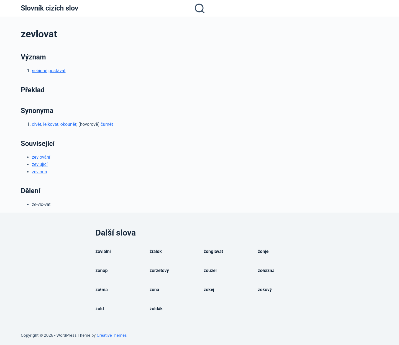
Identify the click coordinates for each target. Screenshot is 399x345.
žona (154, 289)
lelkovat (50, 124)
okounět (68, 124)
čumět (107, 124)
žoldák (156, 308)
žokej (209, 289)
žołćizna (266, 270)
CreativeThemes (112, 335)
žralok (156, 251)
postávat (57, 70)
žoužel (210, 270)
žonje (263, 251)
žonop (102, 270)
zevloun (39, 171)
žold (100, 308)
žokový (265, 289)
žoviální (103, 251)
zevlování (41, 157)
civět (36, 124)
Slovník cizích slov (49, 8)
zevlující (40, 164)
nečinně (39, 70)
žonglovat (213, 251)
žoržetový (159, 270)
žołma (102, 289)
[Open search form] (199, 8)
